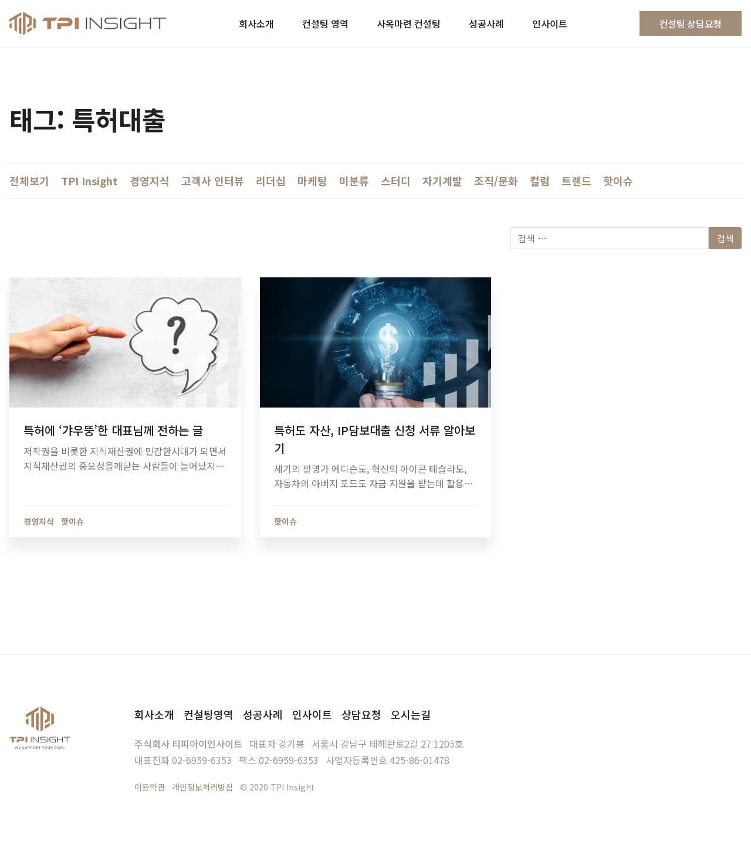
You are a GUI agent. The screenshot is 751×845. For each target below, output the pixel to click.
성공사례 (263, 714)
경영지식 (150, 180)
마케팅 (312, 180)
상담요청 (361, 714)
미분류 (354, 180)
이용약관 (149, 787)
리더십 (271, 180)
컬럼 (540, 180)
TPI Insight (89, 180)
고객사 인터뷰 (212, 180)
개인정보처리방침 (202, 787)
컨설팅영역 (209, 714)
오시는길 (411, 714)
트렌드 (576, 180)
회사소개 (154, 714)
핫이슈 (618, 180)
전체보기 (29, 180)
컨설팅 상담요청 (690, 23)
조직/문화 (496, 180)
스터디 (396, 180)
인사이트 (312, 714)
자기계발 (442, 180)
